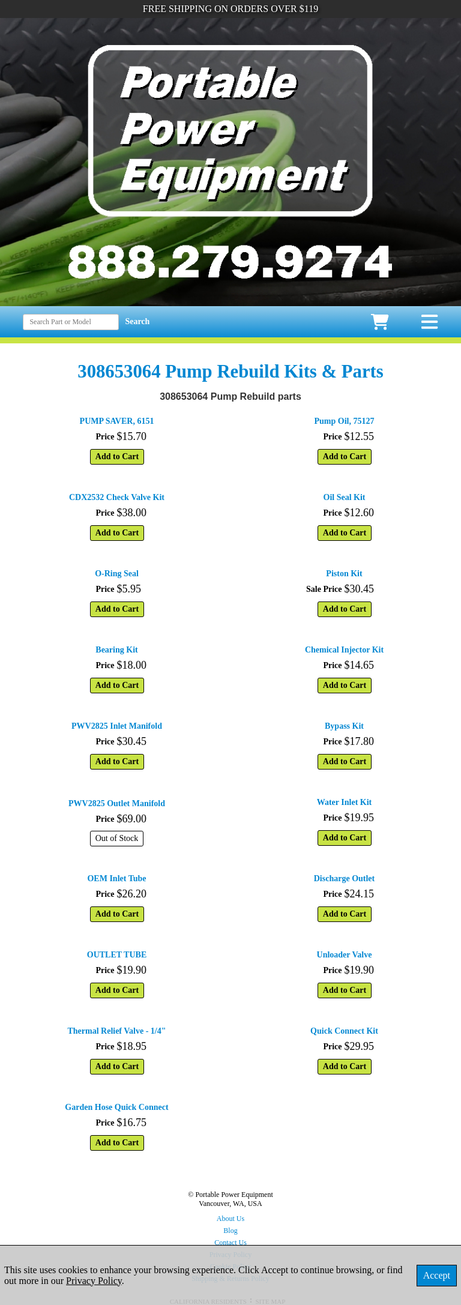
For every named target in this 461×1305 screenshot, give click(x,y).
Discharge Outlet (344, 878)
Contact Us (230, 1242)
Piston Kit (344, 573)
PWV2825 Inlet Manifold (116, 726)
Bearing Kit (116, 649)
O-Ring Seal (117, 573)
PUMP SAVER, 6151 (117, 421)
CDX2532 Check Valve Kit (116, 497)
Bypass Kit (344, 726)
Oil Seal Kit (345, 497)
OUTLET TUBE (116, 954)
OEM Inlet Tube (116, 878)
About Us (230, 1218)
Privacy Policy (94, 1281)
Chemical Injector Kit (344, 649)
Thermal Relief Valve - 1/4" (116, 1030)
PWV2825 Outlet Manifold (116, 803)
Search (137, 321)
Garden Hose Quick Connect (116, 1107)
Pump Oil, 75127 (345, 421)
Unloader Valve (344, 954)
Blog (230, 1230)
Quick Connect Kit (344, 1030)
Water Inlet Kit (344, 802)
